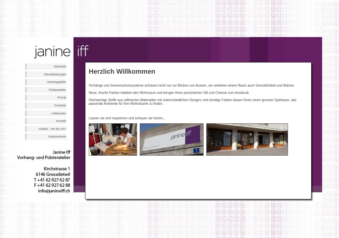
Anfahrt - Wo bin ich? (52, 129)
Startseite (60, 66)
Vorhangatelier (56, 82)
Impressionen (57, 136)
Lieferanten (58, 113)
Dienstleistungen (55, 74)
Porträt (61, 97)
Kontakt (61, 121)
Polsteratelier (57, 90)
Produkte (60, 105)
